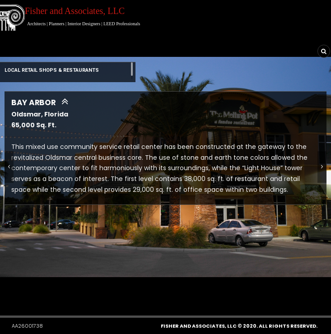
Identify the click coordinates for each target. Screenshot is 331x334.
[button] (141, 289)
